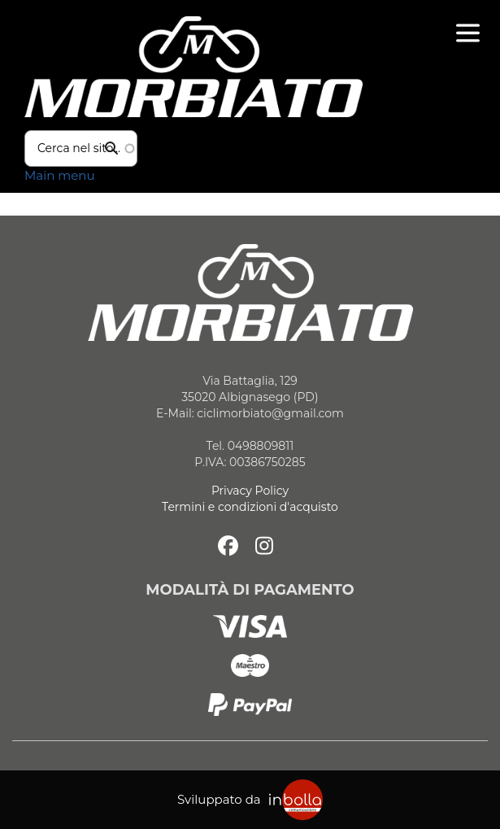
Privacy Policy (250, 490)
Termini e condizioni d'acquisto (250, 507)
